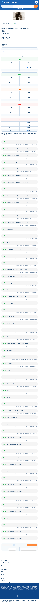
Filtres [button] (4, 137)
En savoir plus (20, 593)
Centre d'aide (4, 580)
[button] (33, 6)
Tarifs (2, 565)
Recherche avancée (19, 8)
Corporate (4, 563)
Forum (2, 574)
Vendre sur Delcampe (5, 583)
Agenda (2, 572)
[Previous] (7, 545)
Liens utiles (4, 48)
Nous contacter (4, 566)
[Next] (32, 545)
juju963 (27, 144)
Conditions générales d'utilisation (27, 600)
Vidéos (2, 575)
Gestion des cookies (8, 601)
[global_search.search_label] (23, 6)
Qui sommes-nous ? (5, 562)
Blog (2, 571)
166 (25, 544)
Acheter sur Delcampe (5, 582)
